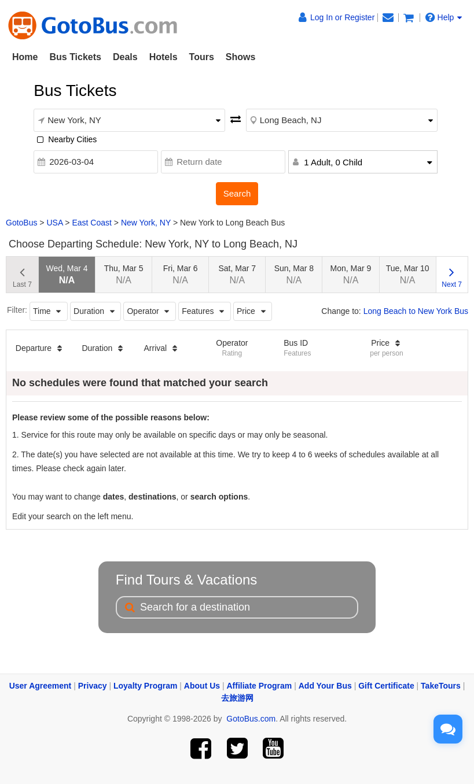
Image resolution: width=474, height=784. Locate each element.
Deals (125, 57)
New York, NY (146, 222)
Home (25, 57)
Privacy (92, 685)
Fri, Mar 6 (180, 274)
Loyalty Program (145, 685)
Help (443, 17)
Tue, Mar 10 (407, 274)
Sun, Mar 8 (294, 274)
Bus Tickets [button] (75, 57)
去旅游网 (237, 697)
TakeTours (441, 685)
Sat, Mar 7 (237, 274)
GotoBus (21, 222)
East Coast (91, 222)
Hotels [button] (163, 57)
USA (54, 222)
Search (237, 193)
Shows (241, 57)
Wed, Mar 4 (66, 274)
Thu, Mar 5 (124, 274)
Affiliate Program (259, 685)
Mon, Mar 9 (351, 274)
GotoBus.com (250, 718)
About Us (202, 685)
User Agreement (40, 685)
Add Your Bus (325, 685)
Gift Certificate (386, 685)
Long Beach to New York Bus (415, 311)
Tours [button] (201, 57)
